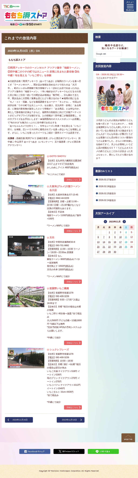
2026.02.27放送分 (107, 179)
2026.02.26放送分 (107, 186)
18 (126, 242)
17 (120, 242)
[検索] (109, 53)
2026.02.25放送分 (107, 193)
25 (126, 247)
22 (109, 247)
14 (104, 242)
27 (98, 252)
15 (109, 242)
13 (98, 242)
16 (115, 242)
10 (120, 237)
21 (104, 247)
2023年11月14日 (69, 420)
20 (98, 247)
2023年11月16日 (20, 420)
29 (109, 252)
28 (104, 252)
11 (126, 237)
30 (115, 252)
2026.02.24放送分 (107, 200)
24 (120, 247)
